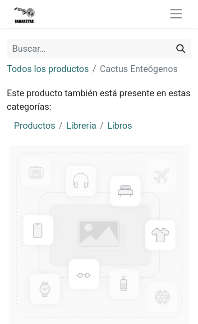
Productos (34, 125)
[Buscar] (180, 48)
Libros (119, 125)
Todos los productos (48, 68)
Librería (81, 125)
